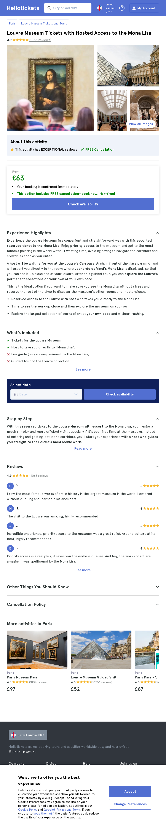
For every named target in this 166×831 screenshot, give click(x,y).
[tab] (83, 232)
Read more (83, 448)
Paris (12, 23)
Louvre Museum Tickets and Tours (44, 23)
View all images (141, 124)
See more (83, 369)
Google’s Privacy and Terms (62, 809)
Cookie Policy (27, 809)
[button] (83, 232)
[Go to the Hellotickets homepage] (23, 8)
